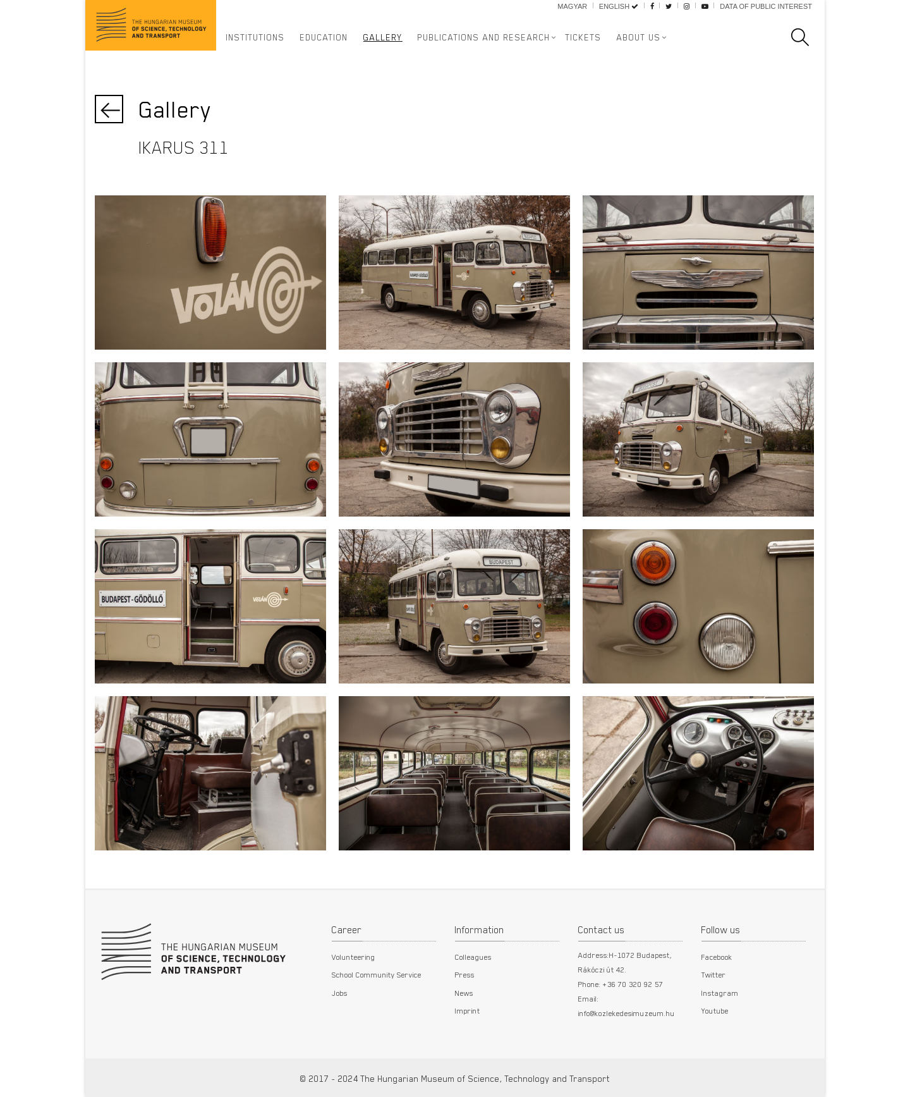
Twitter (713, 974)
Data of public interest (766, 6)
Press (465, 974)
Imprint (467, 1010)
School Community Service (377, 974)
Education (324, 37)
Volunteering (353, 956)
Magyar (572, 6)
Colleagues (473, 956)
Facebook (716, 956)
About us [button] (639, 37)
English (618, 6)
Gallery (383, 37)
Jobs (340, 992)
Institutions (255, 37)
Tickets (584, 37)
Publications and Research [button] (484, 37)
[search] (806, 37)
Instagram (720, 992)
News (464, 992)
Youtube (715, 1010)
